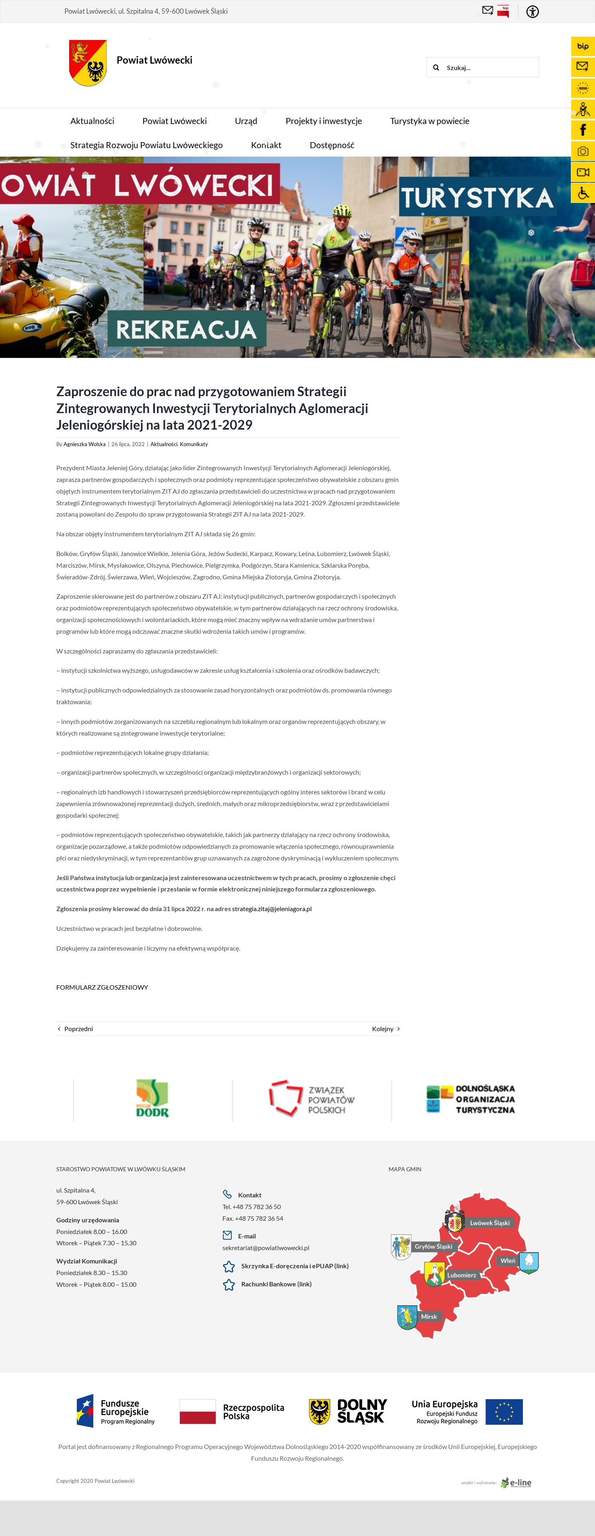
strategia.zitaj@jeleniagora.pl (272, 908)
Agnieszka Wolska (85, 444)
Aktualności (163, 444)
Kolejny (382, 1028)
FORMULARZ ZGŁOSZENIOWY (102, 987)
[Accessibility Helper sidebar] (532, 11)
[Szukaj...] (482, 67)
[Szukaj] (436, 67)
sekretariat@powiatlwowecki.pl (265, 1247)
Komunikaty (194, 444)
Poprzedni (78, 1028)
